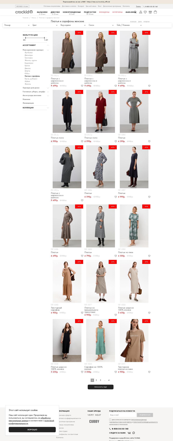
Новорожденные (71, 13)
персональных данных (139, 420)
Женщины (104, 12)
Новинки (26, 92)
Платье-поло (57, 138)
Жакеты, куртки (31, 53)
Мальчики (42, 13)
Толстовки (29, 51)
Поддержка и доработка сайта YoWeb (124, 438)
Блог (99, 6)
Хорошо (32, 429)
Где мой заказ (91, 6)
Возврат (81, 6)
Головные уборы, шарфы (34, 85)
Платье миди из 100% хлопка (126, 309)
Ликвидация (28, 96)
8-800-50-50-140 (151, 7)
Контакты (126, 6)
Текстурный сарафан (56, 309)
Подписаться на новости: (122, 411)
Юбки (27, 66)
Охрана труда (61, 431)
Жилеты (28, 77)
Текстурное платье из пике (125, 368)
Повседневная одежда (33, 43)
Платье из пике (125, 252)
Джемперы (29, 48)
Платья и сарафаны (32, 69)
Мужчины (117, 12)
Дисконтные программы (112, 6)
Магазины (131, 12)
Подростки (90, 13)
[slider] (25, 31)
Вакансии (60, 428)
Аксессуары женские (32, 88)
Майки (27, 74)
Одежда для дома (31, 81)
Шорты (27, 64)
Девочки (55, 13)
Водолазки (29, 56)
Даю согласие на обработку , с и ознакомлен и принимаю (133, 422)
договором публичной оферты (121, 422)
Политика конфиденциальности (68, 418)
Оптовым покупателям (52, 6)
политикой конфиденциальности (145, 422)
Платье (121, 138)
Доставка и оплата (69, 6)
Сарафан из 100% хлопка (93, 368)
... (105, 380)
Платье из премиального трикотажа (91, 310)
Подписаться (145, 415)
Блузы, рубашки (31, 72)
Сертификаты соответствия (67, 434)
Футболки (29, 46)
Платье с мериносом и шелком (57, 81)
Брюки (27, 59)
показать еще (100, 387)
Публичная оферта (63, 415)
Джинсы (27, 61)
